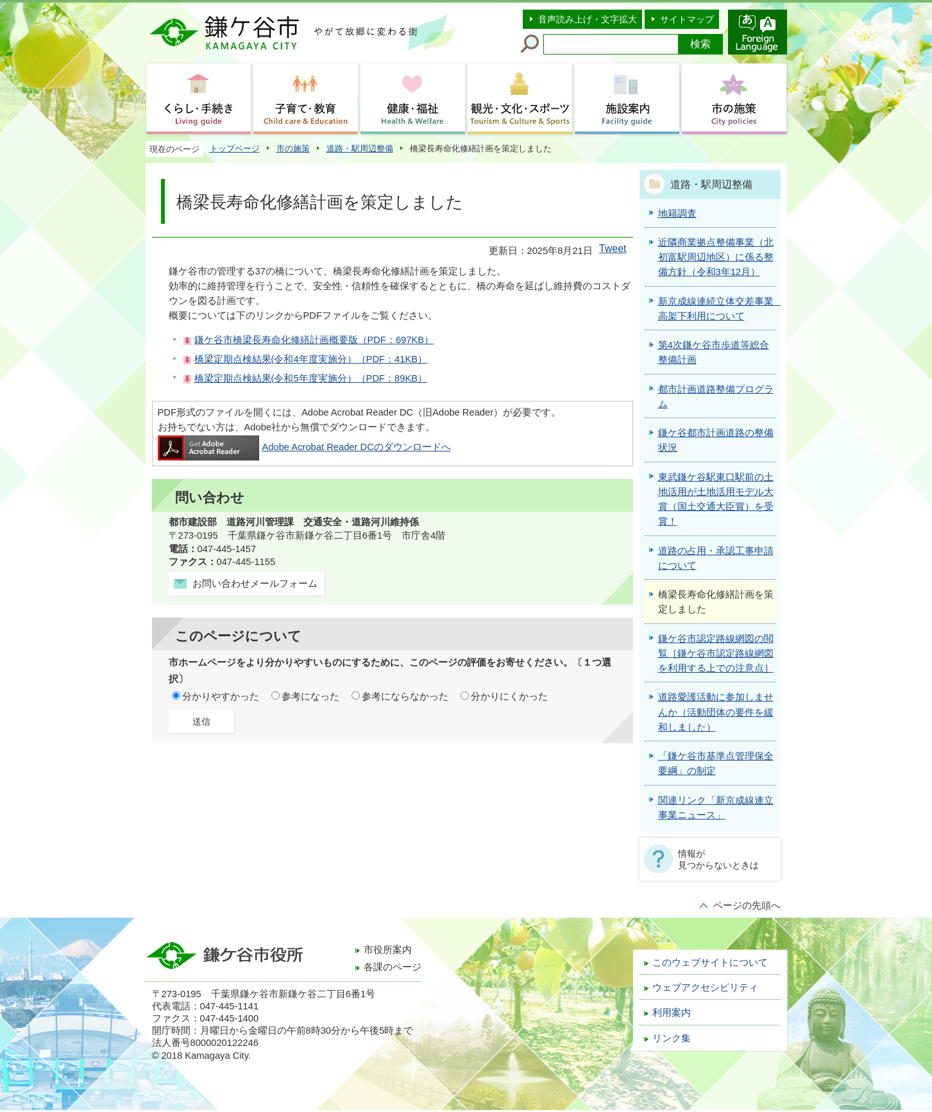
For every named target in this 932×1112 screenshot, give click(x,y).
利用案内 (671, 1012)
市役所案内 (388, 950)
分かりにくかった (509, 696)
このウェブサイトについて (710, 962)
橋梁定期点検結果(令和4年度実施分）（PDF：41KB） (311, 359)
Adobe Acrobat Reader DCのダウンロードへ (304, 447)
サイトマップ (687, 19)
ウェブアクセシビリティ (705, 987)
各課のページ (392, 967)
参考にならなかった (405, 696)
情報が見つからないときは (718, 859)
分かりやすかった (220, 696)
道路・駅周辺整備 (359, 148)
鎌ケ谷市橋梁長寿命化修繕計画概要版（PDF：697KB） (314, 340)
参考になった (310, 696)
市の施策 (293, 148)
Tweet (613, 248)
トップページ (235, 148)
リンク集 (671, 1038)
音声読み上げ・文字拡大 (587, 19)
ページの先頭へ (747, 905)
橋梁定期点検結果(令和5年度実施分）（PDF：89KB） (311, 378)
